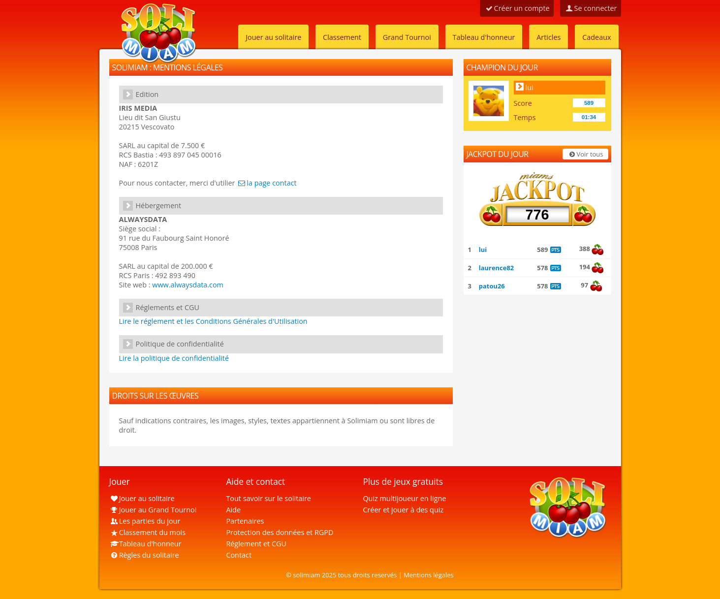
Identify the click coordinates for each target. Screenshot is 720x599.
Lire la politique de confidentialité (174, 358)
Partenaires (245, 521)
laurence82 (496, 267)
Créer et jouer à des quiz (403, 509)
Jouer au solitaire (273, 37)
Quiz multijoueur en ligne (404, 498)
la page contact (266, 183)
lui (529, 87)
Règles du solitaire (144, 555)
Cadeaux (596, 37)
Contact (238, 555)
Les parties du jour (145, 521)
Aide (233, 509)
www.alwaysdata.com (187, 284)
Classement (342, 37)
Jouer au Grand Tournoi (153, 509)
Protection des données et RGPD (279, 532)
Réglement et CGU (256, 543)
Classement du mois (147, 532)
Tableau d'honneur (484, 37)
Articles (548, 37)
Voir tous (585, 154)
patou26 (492, 286)
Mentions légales (429, 574)
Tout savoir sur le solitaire (268, 498)
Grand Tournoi (407, 37)
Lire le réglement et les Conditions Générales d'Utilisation (213, 321)
